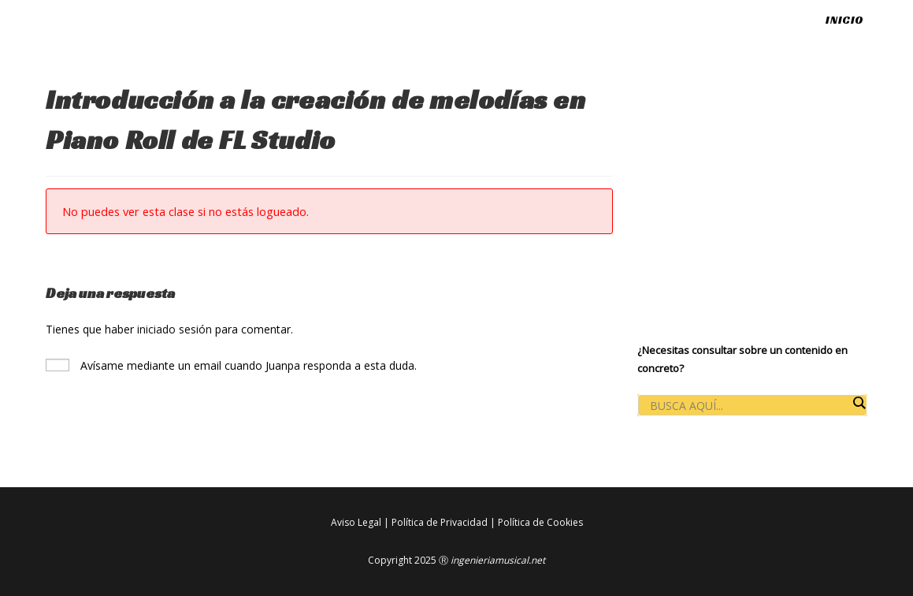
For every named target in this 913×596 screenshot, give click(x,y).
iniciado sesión (174, 329)
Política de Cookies (540, 522)
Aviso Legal (356, 522)
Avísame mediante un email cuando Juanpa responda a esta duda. (231, 365)
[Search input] (748, 406)
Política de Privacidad (440, 522)
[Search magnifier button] (859, 403)
